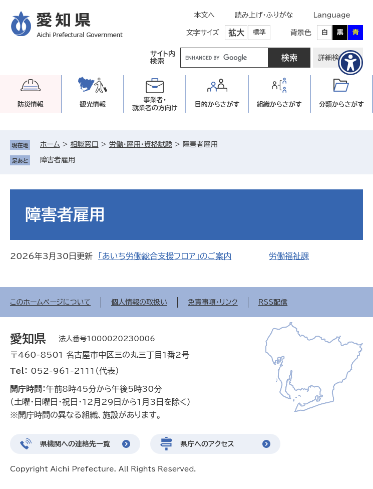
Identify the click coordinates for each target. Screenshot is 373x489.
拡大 (236, 33)
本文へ (204, 15)
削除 (82, 159)
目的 (217, 104)
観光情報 (93, 104)
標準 (259, 32)
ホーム (50, 144)
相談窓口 (85, 144)
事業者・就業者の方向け (155, 104)
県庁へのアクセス (207, 443)
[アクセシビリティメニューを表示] (350, 62)
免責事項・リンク (213, 302)
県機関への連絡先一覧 (75, 443)
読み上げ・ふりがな (264, 15)
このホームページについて (50, 302)
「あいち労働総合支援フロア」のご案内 (164, 256)
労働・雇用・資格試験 (140, 144)
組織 (279, 104)
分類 (341, 104)
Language (331, 15)
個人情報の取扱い (139, 302)
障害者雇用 (57, 159)
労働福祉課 (289, 256)
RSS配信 (273, 302)
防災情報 (31, 104)
